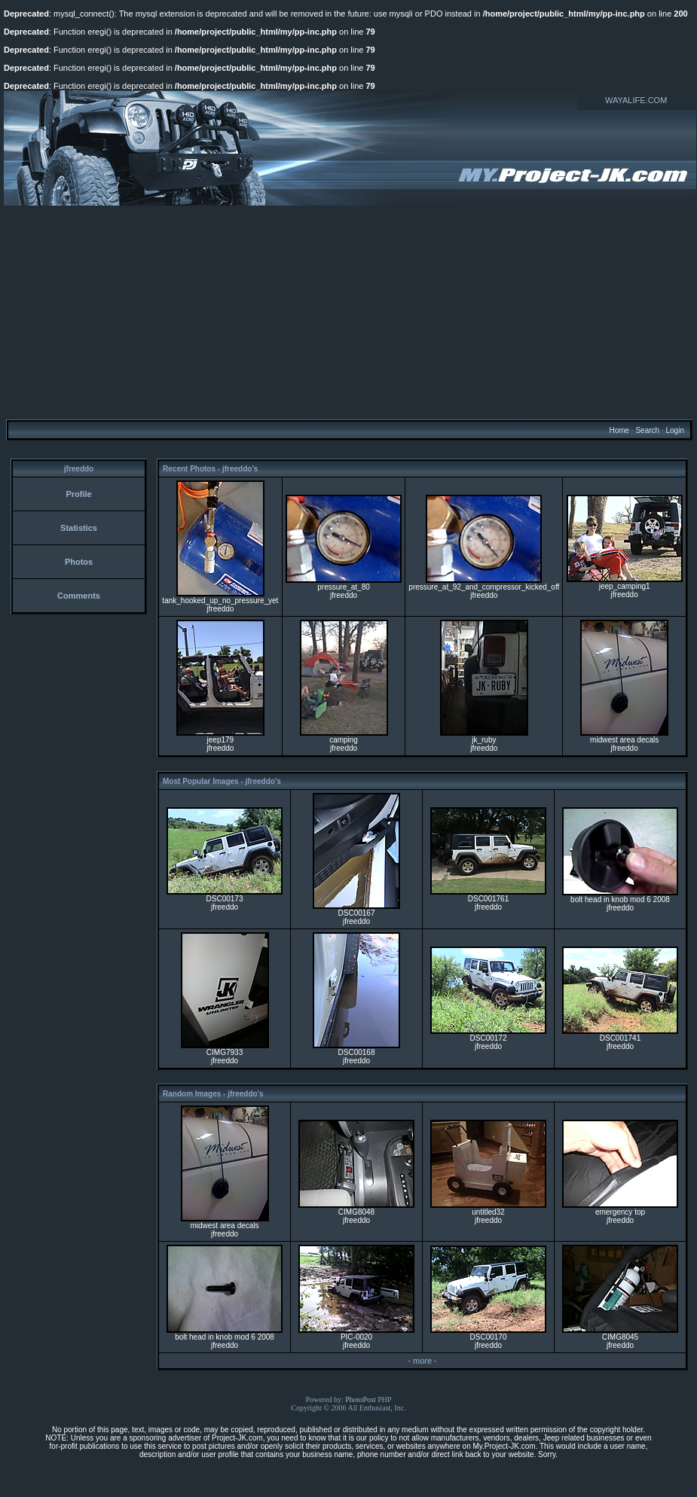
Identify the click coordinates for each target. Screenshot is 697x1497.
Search (647, 430)
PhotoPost (360, 1399)
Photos (79, 561)
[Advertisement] (348, 311)
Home (619, 430)
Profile (78, 493)
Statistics (78, 527)
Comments (78, 595)
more (422, 1360)
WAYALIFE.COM (636, 100)
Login (674, 430)
